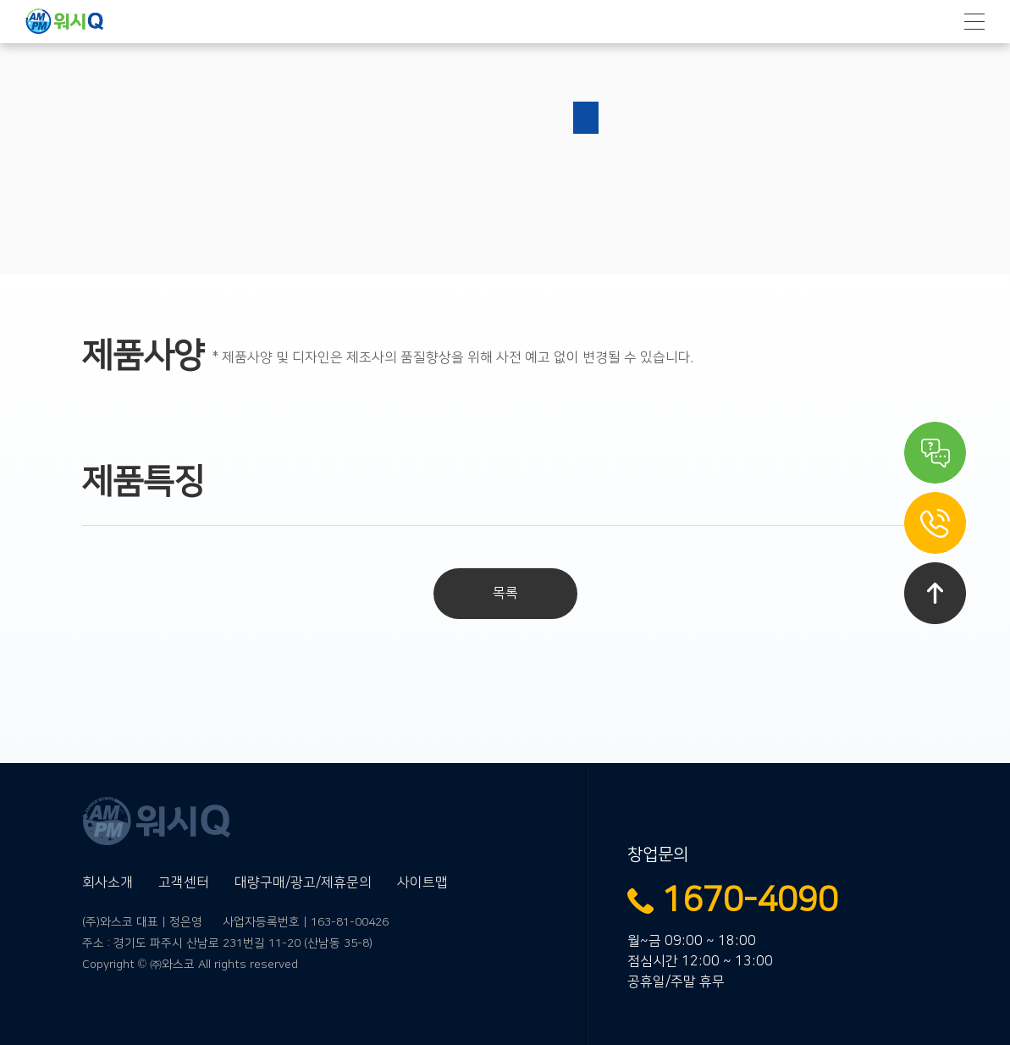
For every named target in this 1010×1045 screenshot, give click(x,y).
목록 (505, 592)
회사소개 (107, 882)
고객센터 (183, 882)
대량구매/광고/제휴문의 (303, 882)
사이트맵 (422, 882)
